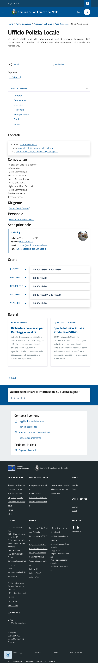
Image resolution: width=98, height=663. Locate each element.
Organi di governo (15, 497)
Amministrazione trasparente (60, 545)
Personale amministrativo (16, 503)
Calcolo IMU (34, 569)
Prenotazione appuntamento (59, 561)
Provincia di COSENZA (38, 538)
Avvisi (74, 489)
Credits (55, 652)
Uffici (10, 513)
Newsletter (76, 531)
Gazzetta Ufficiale (36, 556)
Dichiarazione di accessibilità (59, 538)
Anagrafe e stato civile (38, 487)
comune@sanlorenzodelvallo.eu (32, 245)
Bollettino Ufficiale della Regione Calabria (38, 550)
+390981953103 (28, 144)
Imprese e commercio (65, 322)
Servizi (37, 652)
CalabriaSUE (34, 577)
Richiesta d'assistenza (59, 568)
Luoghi (74, 506)
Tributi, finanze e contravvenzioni (60, 491)
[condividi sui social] (14, 64)
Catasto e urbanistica (38, 497)
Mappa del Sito (76, 652)
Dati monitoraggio (15, 652)
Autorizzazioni (19, 322)
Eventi (74, 510)
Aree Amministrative (43, 23)
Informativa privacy (59, 528)
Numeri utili (13, 605)
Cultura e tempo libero (38, 503)
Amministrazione (23, 23)
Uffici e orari (13, 601)
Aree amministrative (16, 485)
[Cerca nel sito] (86, 12)
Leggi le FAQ (56, 550)
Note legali (55, 532)
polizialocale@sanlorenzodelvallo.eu (35, 148)
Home (10, 23)
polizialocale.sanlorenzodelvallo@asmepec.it (37, 151)
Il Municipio (16, 232)
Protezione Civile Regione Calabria (38, 530)
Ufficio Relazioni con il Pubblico (17, 595)
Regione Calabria (14, 3)
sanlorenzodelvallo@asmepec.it (30, 248)
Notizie (75, 485)
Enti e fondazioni (15, 493)
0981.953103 (26, 241)
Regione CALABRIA (37, 544)
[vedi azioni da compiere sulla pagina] (58, 64)
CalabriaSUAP (35, 573)
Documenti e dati (15, 489)
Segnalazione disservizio (60, 555)
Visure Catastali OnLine (38, 562)
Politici (10, 509)
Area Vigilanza (61, 23)
